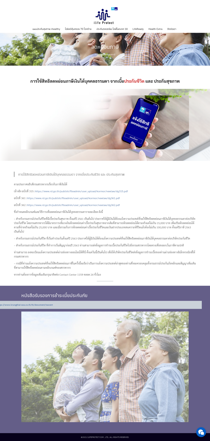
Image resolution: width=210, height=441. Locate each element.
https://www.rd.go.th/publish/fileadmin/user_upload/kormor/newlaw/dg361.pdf (73, 203)
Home (98, 54)
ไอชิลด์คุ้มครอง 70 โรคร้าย (78, 29)
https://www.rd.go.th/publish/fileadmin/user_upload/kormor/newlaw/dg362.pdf (73, 210)
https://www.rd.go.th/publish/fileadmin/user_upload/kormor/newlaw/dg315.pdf (81, 196)
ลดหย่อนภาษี (105, 46)
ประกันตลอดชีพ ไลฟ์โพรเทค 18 (112, 29)
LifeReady (138, 29)
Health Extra (155, 29)
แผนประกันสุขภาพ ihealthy (46, 29)
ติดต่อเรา (171, 29)
